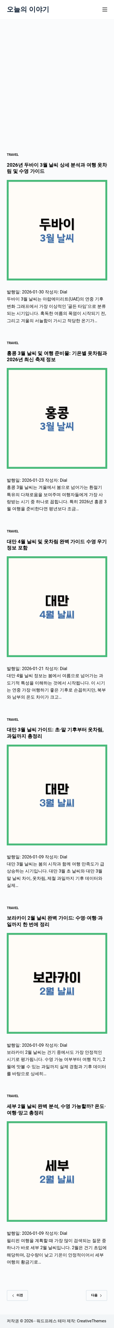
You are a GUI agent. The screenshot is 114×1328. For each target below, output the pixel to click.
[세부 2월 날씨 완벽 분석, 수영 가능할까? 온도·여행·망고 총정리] (57, 1171)
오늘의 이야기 (28, 9)
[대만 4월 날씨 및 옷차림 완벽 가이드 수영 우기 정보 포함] (57, 606)
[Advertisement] (57, 79)
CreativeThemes (91, 1321)
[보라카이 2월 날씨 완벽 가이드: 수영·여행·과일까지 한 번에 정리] (57, 983)
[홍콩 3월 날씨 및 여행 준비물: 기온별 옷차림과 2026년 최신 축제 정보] (57, 418)
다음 (96, 1295)
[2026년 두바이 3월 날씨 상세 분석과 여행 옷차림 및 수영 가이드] (57, 230)
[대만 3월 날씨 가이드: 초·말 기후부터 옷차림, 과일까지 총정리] (57, 795)
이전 (17, 1295)
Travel (13, 155)
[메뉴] (104, 9)
